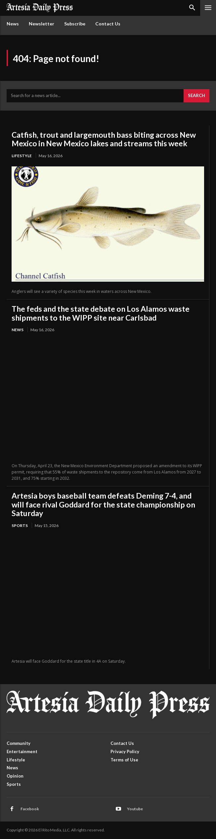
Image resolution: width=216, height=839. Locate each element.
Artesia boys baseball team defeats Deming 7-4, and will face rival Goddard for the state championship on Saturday (103, 504)
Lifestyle (22, 155)
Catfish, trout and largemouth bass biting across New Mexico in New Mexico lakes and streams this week (104, 139)
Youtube (135, 808)
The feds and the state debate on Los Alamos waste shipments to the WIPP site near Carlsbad (101, 313)
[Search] (196, 95)
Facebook (30, 808)
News (17, 329)
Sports (20, 525)
